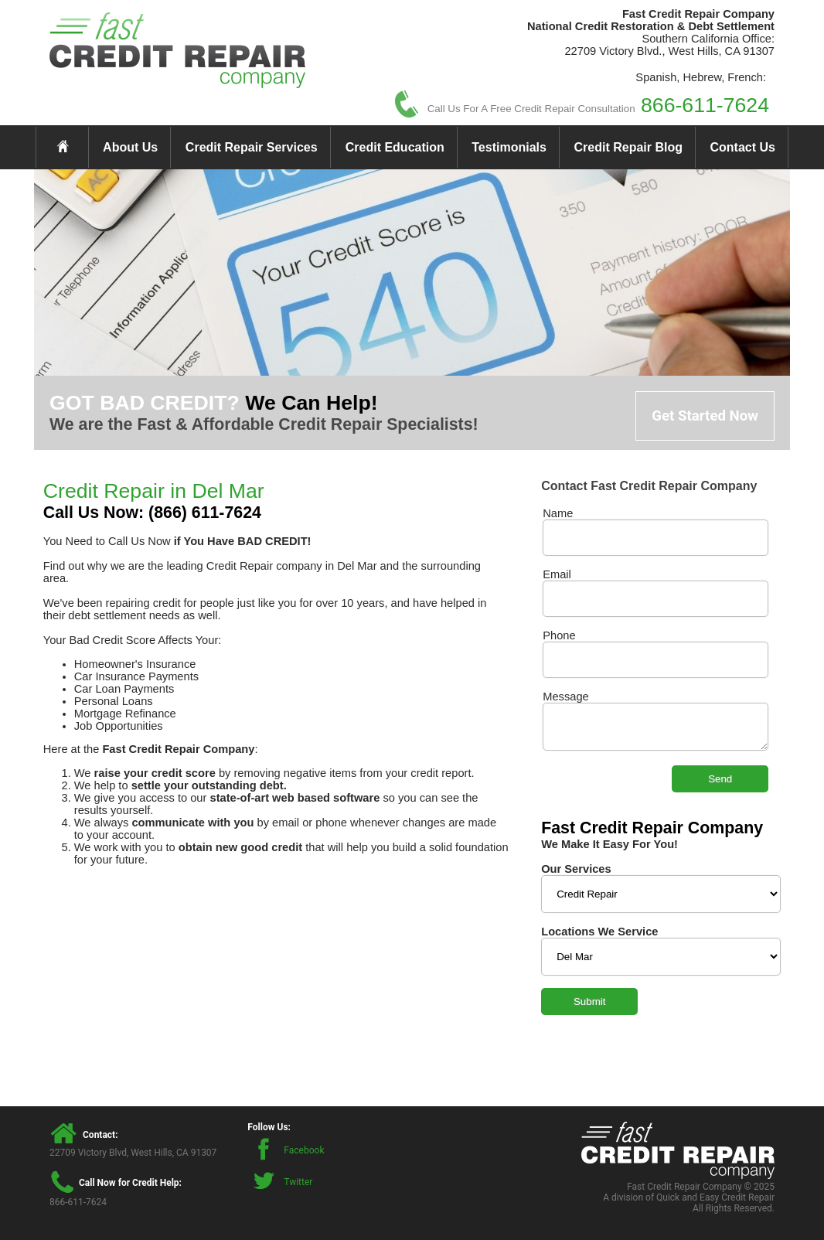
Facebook (304, 1150)
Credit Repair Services (252, 147)
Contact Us (742, 147)
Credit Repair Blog (628, 147)
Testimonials (509, 147)
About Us (130, 147)
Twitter (298, 1182)
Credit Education (395, 147)
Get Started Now (705, 415)
